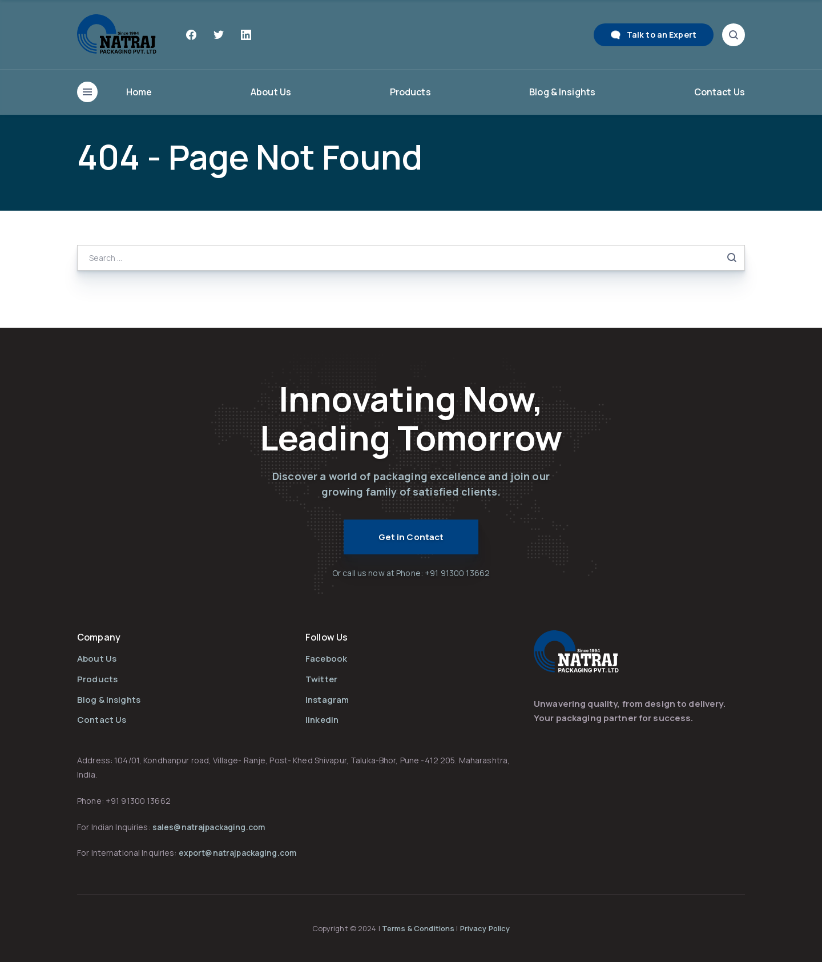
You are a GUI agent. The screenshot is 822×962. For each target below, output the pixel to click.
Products (410, 92)
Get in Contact (411, 537)
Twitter (321, 679)
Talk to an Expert (661, 34)
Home (139, 92)
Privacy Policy (485, 928)
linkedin (322, 720)
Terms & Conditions (419, 928)
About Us (271, 92)
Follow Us (326, 637)
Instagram (327, 700)
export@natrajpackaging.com (237, 852)
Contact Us (719, 92)
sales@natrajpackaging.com (208, 827)
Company (98, 637)
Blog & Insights (562, 92)
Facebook (326, 659)
